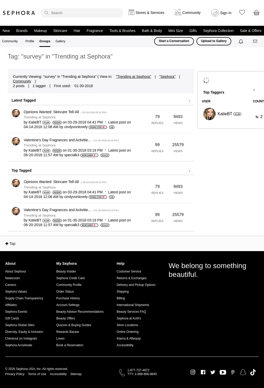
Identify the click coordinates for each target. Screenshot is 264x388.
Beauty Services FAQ (131, 311)
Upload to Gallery (214, 41)
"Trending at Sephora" (133, 77)
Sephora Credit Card (70, 278)
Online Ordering (127, 332)
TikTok (253, 372)
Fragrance (95, 31)
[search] (82, 13)
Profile (30, 41)
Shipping (123, 291)
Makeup (40, 31)
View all (101, 101)
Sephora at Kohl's (129, 318)
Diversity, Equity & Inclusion (24, 332)
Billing (121, 298)
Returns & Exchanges (131, 278)
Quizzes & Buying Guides (73, 325)
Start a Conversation (174, 41)
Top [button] (12, 244)
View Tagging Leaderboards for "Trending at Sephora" (231, 90)
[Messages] (255, 41)
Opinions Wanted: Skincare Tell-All (65, 112)
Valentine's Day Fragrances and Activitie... (71, 140)
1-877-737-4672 (138, 370)
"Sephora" (167, 77)
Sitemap (75, 374)
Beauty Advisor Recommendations (79, 311)
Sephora (19, 13)
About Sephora (15, 271)
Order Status (65, 291)
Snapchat (243, 372)
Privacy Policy (14, 374)
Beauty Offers (65, 318)
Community (10, 41)
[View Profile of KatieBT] (35, 122)
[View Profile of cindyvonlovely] (76, 127)
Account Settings (67, 305)
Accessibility (125, 345)
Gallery (60, 41)
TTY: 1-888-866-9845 (142, 374)
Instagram (193, 372)
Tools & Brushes (122, 31)
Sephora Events (16, 311)
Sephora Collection (218, 31)
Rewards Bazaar (67, 332)
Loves (60, 338)
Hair (77, 31)
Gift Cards (12, 318)
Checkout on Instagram (21, 338)
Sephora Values (16, 291)
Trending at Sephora (39, 117)
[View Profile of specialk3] (71, 155)
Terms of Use (37, 374)
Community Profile (68, 285)
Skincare (60, 31)
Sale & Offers (250, 31)
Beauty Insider (66, 271)
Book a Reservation (69, 345)
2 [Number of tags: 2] (261, 116)
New (6, 31)
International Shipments (133, 305)
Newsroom (12, 278)
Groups (45, 41)
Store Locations (127, 325)
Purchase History (68, 298)
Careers (10, 285)
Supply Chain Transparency (24, 298)
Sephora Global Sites (19, 325)
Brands (22, 31)
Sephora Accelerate (18, 345)
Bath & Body (152, 31)
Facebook (203, 372)
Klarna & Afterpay (129, 338)
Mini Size (175, 31)
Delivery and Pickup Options (136, 285)
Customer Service (129, 271)
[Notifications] (241, 41)
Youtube (223, 372)
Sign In (226, 13)
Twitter (213, 372)
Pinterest (233, 372)
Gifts (193, 31)
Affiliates (11, 305)
